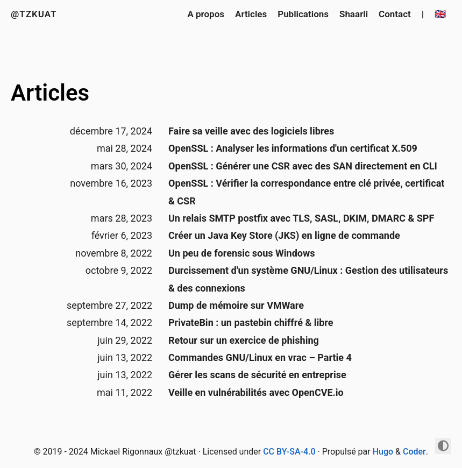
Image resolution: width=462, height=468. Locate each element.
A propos (205, 14)
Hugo (383, 451)
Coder (414, 451)
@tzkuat (34, 14)
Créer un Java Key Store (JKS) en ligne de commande (284, 235)
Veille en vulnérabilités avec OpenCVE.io (256, 392)
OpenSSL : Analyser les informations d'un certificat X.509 (292, 148)
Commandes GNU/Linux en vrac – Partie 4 (260, 357)
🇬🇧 (440, 14)
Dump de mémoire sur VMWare (236, 305)
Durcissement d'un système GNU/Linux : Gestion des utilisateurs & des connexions (308, 279)
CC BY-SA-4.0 (289, 451)
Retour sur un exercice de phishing (243, 340)
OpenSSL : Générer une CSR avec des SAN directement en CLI (302, 166)
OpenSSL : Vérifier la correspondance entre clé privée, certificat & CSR (306, 192)
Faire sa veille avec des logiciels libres (251, 131)
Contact (395, 14)
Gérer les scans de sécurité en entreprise (257, 374)
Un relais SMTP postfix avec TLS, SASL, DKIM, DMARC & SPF (301, 218)
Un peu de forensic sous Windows (241, 253)
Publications (303, 14)
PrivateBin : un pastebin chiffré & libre (250, 322)
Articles (251, 14)
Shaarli (353, 14)
